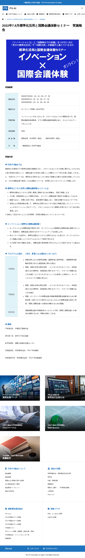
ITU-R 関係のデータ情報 (13, 517)
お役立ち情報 (52, 517)
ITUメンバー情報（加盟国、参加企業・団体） (20, 531)
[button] (3, 14)
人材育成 (50, 491)
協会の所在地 (9, 491)
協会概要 (8, 473)
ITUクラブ (51, 494)
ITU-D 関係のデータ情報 (13, 524)
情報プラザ (67, 14)
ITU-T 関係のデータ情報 (13, 521)
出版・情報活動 (53, 480)
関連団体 (8, 538)
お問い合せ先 (33, 548)
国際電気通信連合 (54, 14)
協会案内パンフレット (12, 487)
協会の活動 (29, 14)
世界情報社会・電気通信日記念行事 (59, 473)
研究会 (50, 477)
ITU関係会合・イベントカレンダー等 (17, 535)
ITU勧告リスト (10, 528)
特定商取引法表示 (50, 548)
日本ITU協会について (14, 14)
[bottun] (82, 8)
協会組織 (8, 477)
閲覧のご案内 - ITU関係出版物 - (59, 487)
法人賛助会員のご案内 (12, 484)
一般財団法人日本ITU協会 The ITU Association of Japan (42, 2)
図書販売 (41, 14)
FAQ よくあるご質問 (55, 513)
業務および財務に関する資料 (14, 480)
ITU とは (8, 513)
